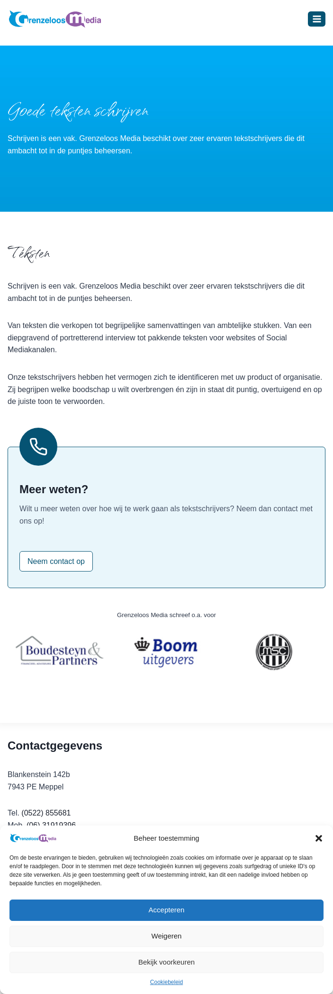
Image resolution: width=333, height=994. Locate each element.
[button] (319, 838)
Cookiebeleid (166, 982)
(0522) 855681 (46, 813)
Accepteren (167, 910)
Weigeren (167, 936)
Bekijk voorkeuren (166, 962)
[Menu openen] (316, 18)
